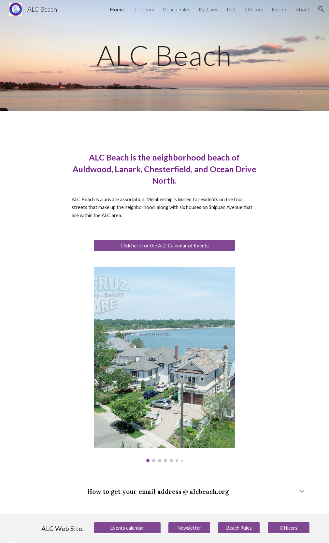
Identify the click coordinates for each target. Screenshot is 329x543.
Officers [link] (254, 9)
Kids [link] (231, 9)
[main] (164, 55)
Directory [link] (143, 9)
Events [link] (279, 9)
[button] (321, 9)
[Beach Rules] (239, 527)
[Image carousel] (164, 364)
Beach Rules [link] (176, 9)
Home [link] (117, 9)
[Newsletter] (189, 527)
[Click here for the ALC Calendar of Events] (164, 245)
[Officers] (288, 527)
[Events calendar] (127, 527)
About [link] (302, 9)
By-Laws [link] (208, 9)
